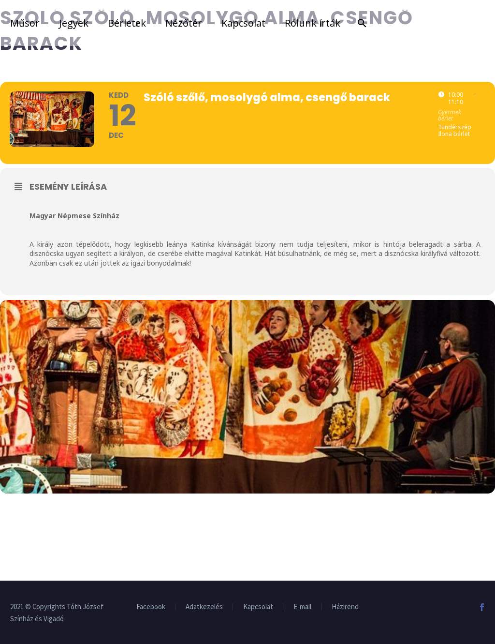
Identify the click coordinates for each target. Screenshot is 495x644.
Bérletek (127, 23)
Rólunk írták (312, 23)
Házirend (345, 607)
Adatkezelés (204, 607)
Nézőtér (183, 23)
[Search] (360, 23)
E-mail (302, 607)
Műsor (25, 23)
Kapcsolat (243, 23)
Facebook (150, 607)
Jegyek (73, 23)
